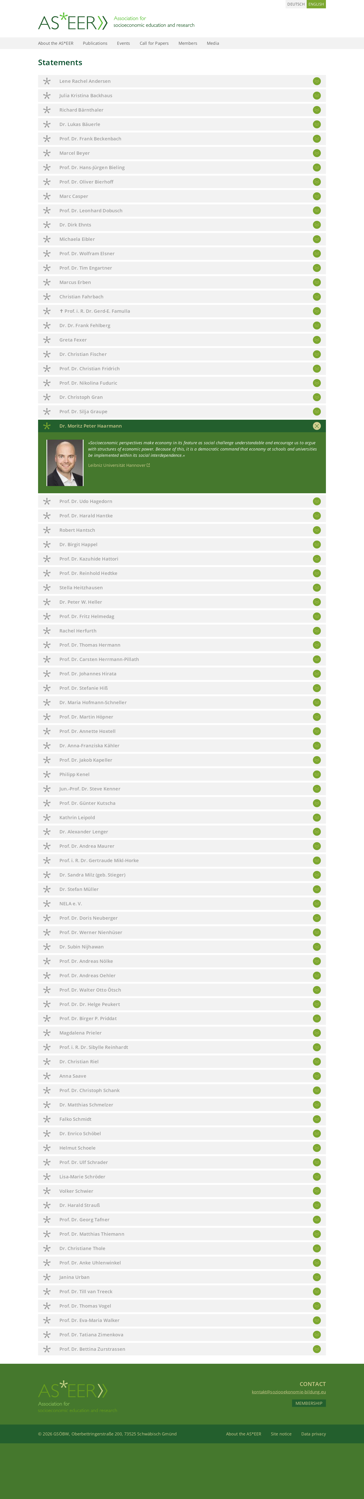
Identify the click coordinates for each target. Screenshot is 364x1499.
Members (188, 43)
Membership (309, 1403)
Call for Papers (154, 43)
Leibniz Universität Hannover (117, 465)
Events (123, 43)
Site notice (281, 1434)
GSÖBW (61, 1434)
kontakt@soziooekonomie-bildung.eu (289, 1392)
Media (213, 43)
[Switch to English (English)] (316, 4)
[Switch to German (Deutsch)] (296, 4)
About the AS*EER (55, 43)
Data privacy (313, 1434)
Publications (95, 43)
